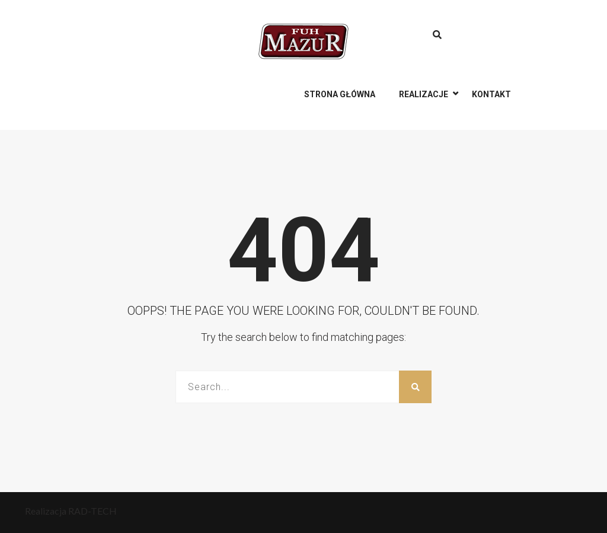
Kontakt (491, 94)
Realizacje (423, 94)
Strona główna (339, 94)
